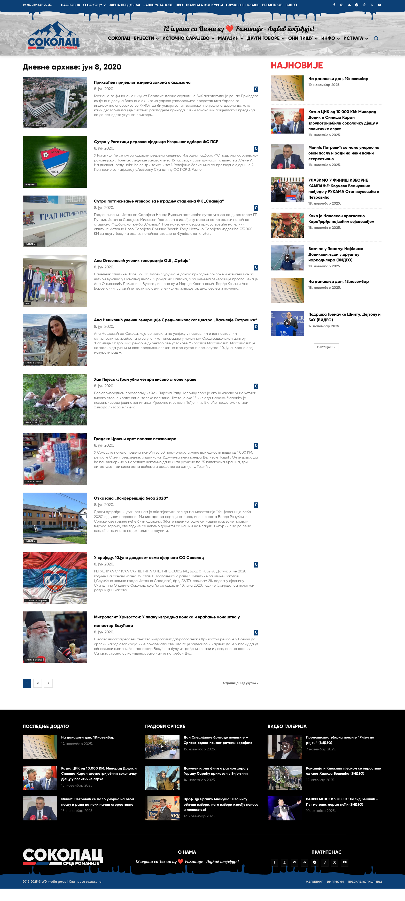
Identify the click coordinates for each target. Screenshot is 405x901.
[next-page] (48, 690)
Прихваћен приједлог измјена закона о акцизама (166, 85)
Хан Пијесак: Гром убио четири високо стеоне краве (164, 388)
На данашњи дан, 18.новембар (330, 295)
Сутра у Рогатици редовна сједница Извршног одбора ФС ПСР (161, 145)
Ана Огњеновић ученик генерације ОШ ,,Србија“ (166, 263)
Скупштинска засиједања (46, 606)
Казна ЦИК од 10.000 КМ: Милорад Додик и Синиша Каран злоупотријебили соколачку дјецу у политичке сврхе (344, 122)
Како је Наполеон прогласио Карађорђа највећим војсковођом (344, 232)
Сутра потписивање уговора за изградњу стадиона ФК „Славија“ (171, 204)
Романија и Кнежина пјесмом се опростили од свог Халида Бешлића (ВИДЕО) (341, 780)
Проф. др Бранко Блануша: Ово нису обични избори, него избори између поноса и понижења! (219, 811)
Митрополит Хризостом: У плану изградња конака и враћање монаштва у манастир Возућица (173, 630)
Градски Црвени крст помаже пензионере (171, 443)
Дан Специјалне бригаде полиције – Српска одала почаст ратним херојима (219, 750)
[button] (376, 38)
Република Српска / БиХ (44, 125)
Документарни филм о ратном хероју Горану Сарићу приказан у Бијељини (219, 778)
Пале (29, 303)
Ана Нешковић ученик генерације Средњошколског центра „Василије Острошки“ (160, 327)
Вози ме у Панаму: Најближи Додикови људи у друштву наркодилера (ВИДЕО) (343, 265)
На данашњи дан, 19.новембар (330, 81)
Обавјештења (36, 184)
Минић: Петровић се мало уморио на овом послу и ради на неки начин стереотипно (345, 158)
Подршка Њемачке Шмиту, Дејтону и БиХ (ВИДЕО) (341, 328)
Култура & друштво (42, 362)
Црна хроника (37, 428)
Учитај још (326, 358)
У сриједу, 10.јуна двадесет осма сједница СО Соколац (172, 566)
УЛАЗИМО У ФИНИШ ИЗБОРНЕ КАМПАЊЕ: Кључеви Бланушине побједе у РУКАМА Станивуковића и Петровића (344, 196)
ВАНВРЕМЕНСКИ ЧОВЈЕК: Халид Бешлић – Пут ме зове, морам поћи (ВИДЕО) (339, 811)
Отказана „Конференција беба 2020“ (163, 503)
